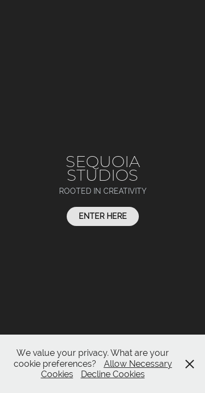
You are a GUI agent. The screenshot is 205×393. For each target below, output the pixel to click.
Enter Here (103, 216)
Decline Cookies (113, 374)
